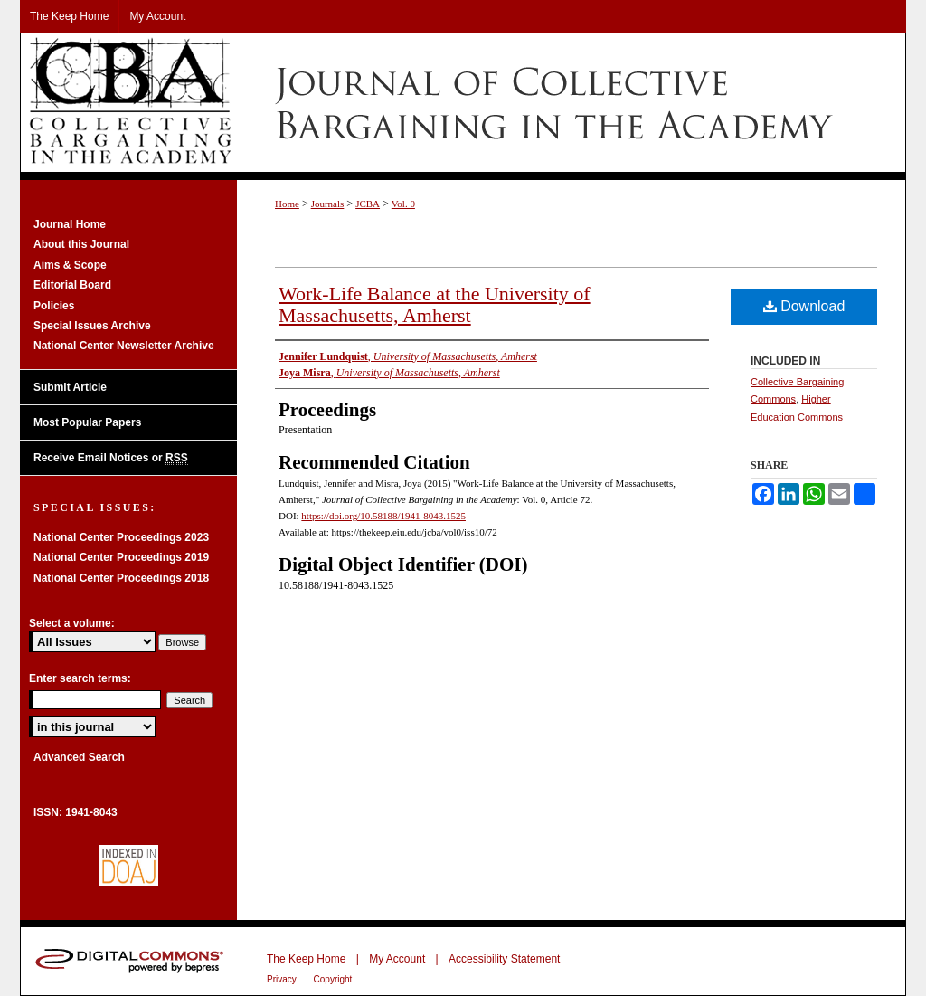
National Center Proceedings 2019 (121, 557)
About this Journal (81, 244)
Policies (53, 305)
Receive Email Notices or (110, 458)
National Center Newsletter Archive (123, 345)
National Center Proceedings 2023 (121, 537)
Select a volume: (72, 623)
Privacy (283, 979)
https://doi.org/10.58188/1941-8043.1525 (383, 515)
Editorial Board (72, 285)
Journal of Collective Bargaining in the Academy (463, 102)
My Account (397, 959)
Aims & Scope (70, 265)
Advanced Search (79, 757)
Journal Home (69, 224)
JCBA (367, 203)
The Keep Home (306, 959)
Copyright (333, 979)
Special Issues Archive (92, 325)
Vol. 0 (403, 203)
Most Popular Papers (87, 422)
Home (287, 203)
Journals (328, 203)
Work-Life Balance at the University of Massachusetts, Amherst (435, 304)
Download (804, 306)
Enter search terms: (80, 678)
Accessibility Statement (504, 959)
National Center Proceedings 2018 (121, 578)
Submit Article (70, 387)
